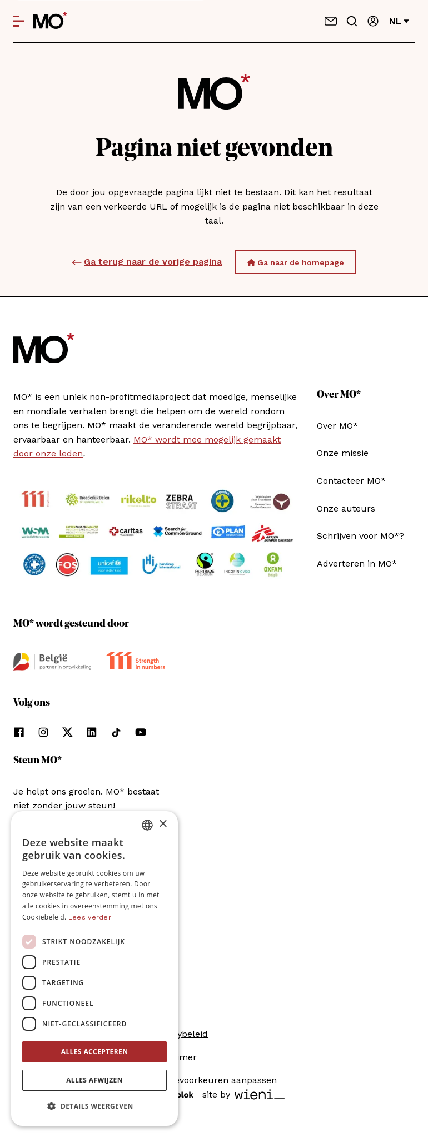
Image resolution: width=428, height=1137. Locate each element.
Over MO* (337, 425)
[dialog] (94, 968)
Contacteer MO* (351, 480)
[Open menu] (18, 21)
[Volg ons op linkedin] (91, 732)
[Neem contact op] (331, 21)
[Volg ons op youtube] (140, 732)
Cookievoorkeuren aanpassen (214, 1080)
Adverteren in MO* (357, 563)
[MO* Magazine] (50, 21)
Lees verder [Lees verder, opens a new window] (89, 917)
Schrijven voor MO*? (360, 535)
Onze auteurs (346, 508)
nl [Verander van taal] (399, 21)
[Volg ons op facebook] (18, 732)
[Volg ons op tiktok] (116, 732)
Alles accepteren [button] (94, 1051)
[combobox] (147, 825)
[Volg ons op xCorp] (67, 732)
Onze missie (343, 453)
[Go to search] (352, 21)
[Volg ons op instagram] (43, 732)
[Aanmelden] (373, 21)
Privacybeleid (179, 1034)
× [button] (162, 824)
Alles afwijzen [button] (94, 1080)
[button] (94, 1106)
